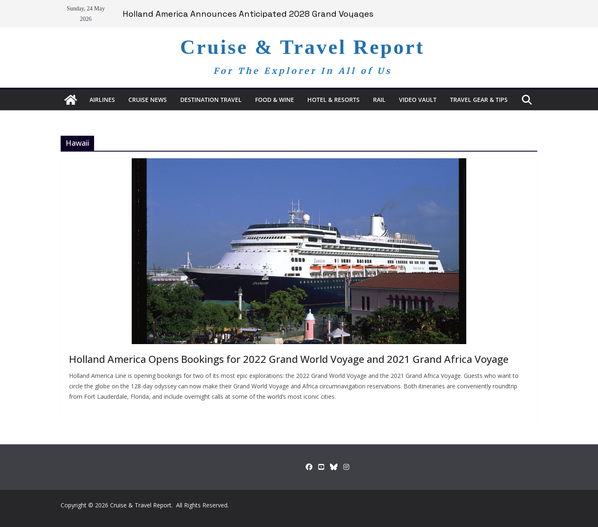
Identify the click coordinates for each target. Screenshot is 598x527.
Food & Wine (274, 100)
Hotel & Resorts (333, 100)
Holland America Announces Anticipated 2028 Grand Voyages (248, 13)
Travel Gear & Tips (479, 100)
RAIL (379, 100)
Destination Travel (211, 100)
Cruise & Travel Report (302, 46)
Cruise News (147, 100)
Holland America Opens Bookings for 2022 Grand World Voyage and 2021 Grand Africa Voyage (289, 359)
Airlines (102, 100)
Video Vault (418, 100)
